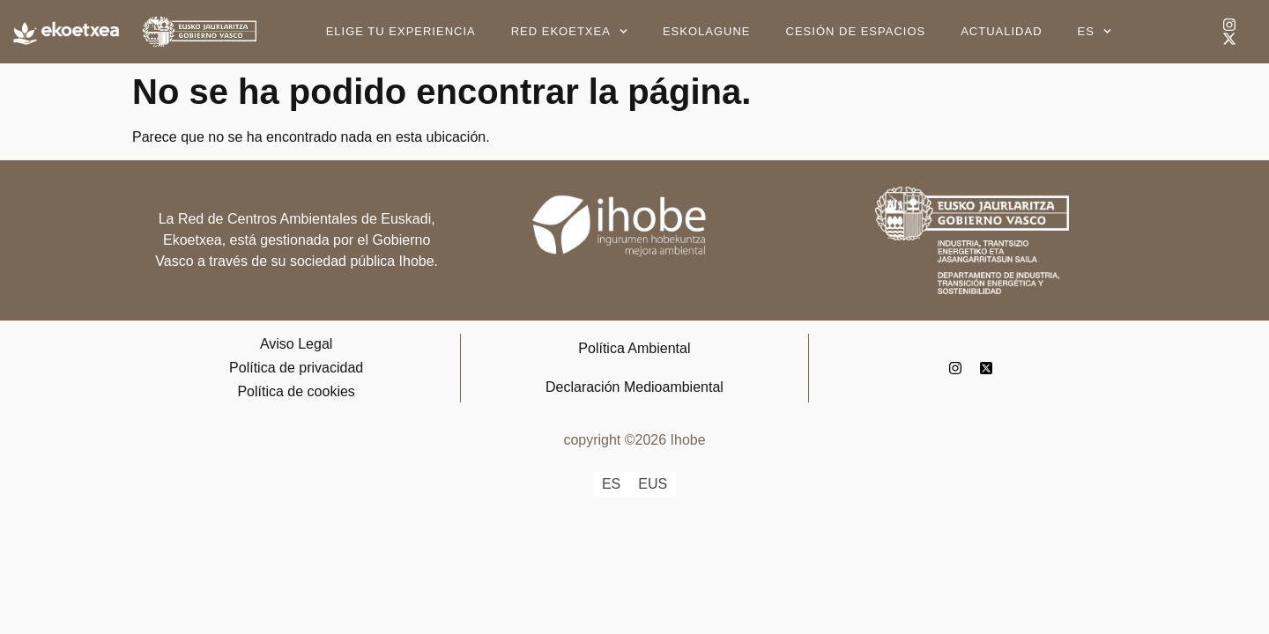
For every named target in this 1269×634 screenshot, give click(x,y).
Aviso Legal (296, 343)
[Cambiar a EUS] (652, 484)
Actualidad (1001, 31)
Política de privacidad (296, 367)
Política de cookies (295, 391)
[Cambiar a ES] (611, 484)
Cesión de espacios (856, 31)
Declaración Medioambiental (634, 387)
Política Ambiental (634, 348)
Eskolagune (707, 31)
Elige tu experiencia (401, 31)
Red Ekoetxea (569, 31)
